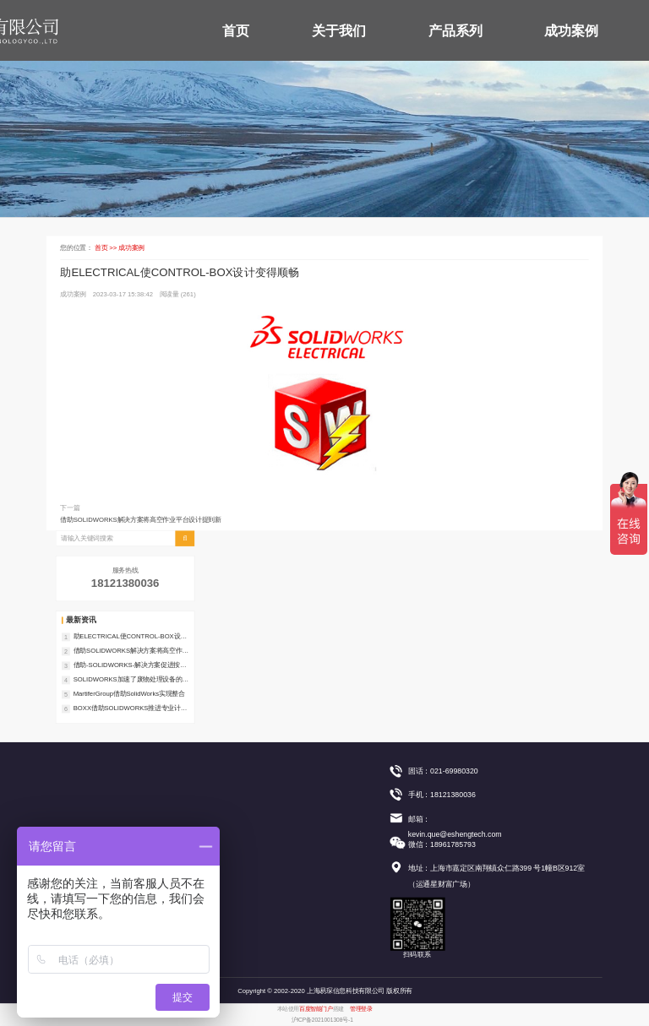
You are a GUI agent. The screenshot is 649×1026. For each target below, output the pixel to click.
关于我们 (339, 31)
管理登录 (361, 1009)
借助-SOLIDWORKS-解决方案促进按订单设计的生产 (130, 665)
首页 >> (107, 248)
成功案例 (571, 31)
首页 (235, 31)
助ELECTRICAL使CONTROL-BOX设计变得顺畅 (130, 636)
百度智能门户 (315, 1009)
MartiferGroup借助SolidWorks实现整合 (129, 694)
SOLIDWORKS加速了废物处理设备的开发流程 (131, 680)
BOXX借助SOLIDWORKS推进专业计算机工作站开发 (131, 708)
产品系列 (455, 31)
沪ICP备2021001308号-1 (322, 1020)
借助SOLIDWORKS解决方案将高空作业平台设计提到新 (140, 520)
